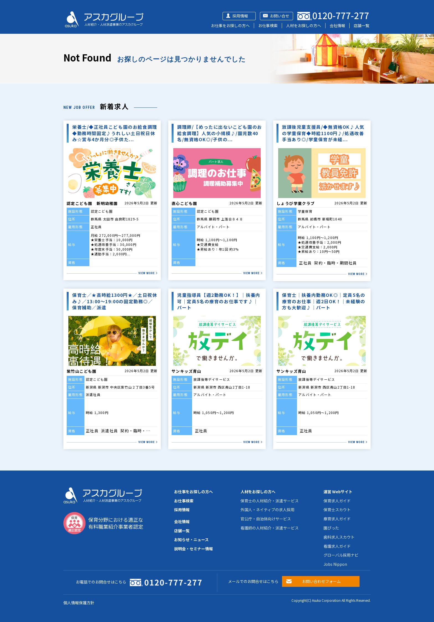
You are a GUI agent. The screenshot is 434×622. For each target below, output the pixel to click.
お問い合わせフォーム (321, 581)
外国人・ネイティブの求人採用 (267, 509)
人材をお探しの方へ (303, 25)
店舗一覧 (361, 25)
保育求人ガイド (337, 500)
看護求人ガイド (337, 546)
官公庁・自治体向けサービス (266, 518)
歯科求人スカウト (339, 537)
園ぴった (331, 528)
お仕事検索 (268, 25)
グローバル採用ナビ (341, 555)
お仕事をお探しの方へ (230, 25)
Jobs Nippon (335, 564)
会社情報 (337, 25)
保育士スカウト (337, 509)
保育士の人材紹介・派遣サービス (270, 500)
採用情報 (240, 16)
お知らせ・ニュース (191, 539)
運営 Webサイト (338, 491)
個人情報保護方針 (78, 602)
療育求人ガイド (337, 518)
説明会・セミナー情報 (193, 548)
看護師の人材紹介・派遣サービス (270, 528)
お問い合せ (279, 16)
